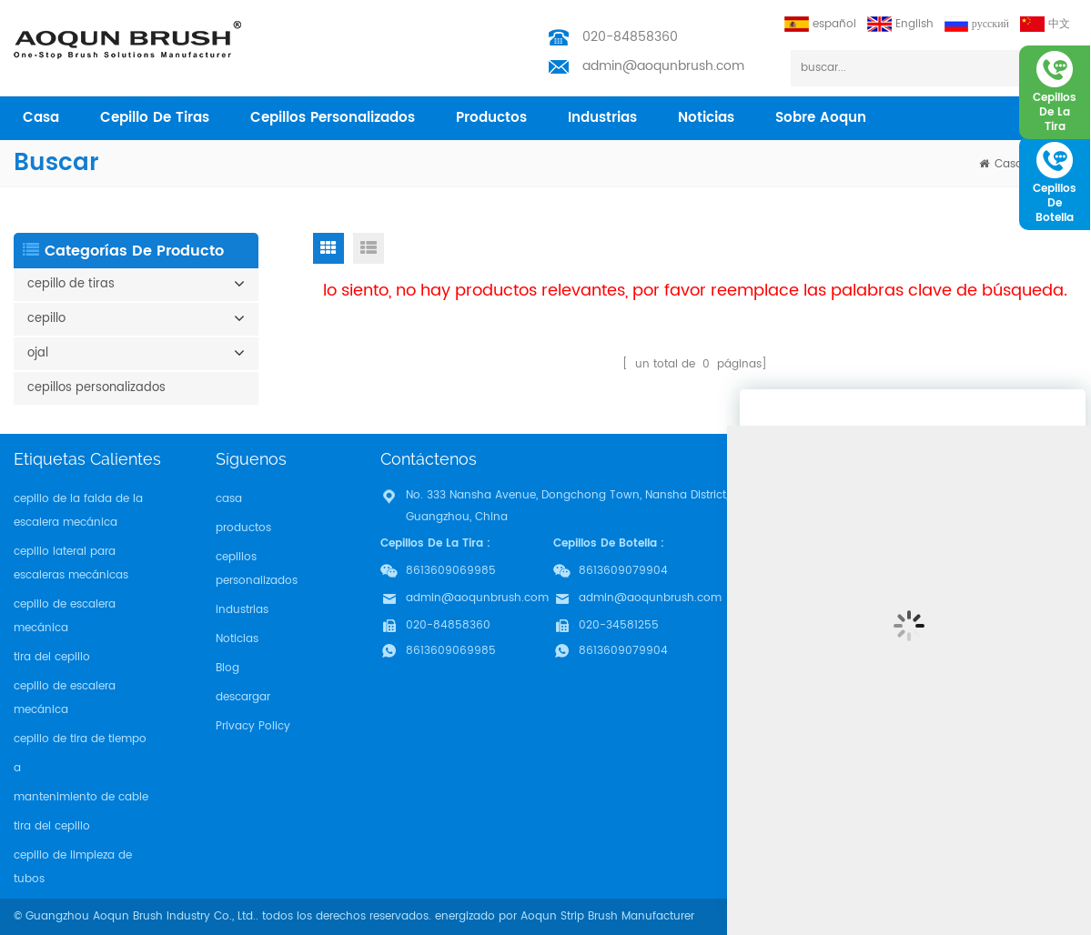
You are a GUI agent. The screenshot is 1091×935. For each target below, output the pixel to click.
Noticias (706, 117)
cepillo (46, 318)
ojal (37, 353)
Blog (227, 668)
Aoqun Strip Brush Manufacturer (607, 916)
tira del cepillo (52, 657)
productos (491, 117)
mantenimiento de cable (81, 797)
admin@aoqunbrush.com (663, 65)
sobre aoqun (820, 117)
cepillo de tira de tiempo (80, 739)
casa (41, 117)
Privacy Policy (253, 726)
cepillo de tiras (154, 117)
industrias (602, 117)
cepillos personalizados (332, 117)
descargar (243, 697)
